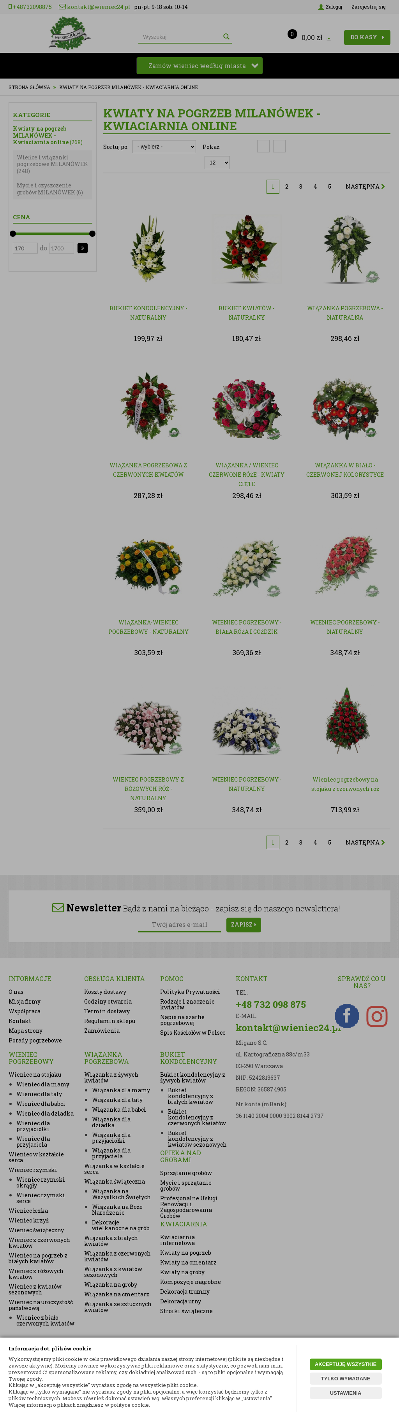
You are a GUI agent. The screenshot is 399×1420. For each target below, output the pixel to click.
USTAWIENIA (346, 1393)
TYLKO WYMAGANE (345, 1379)
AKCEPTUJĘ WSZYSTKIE (345, 1364)
